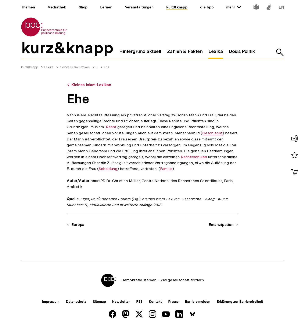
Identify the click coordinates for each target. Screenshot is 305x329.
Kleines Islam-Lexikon (75, 67)
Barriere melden (197, 302)
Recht (111, 127)
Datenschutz (76, 302)
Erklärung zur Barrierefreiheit (240, 302)
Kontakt (155, 302)
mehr (233, 7)
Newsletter (121, 302)
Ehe (106, 67)
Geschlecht (212, 133)
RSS (139, 302)
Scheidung (108, 168)
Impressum (51, 302)
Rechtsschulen (194, 157)
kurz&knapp (29, 67)
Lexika (48, 67)
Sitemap (99, 302)
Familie (166, 168)
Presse (173, 302)
